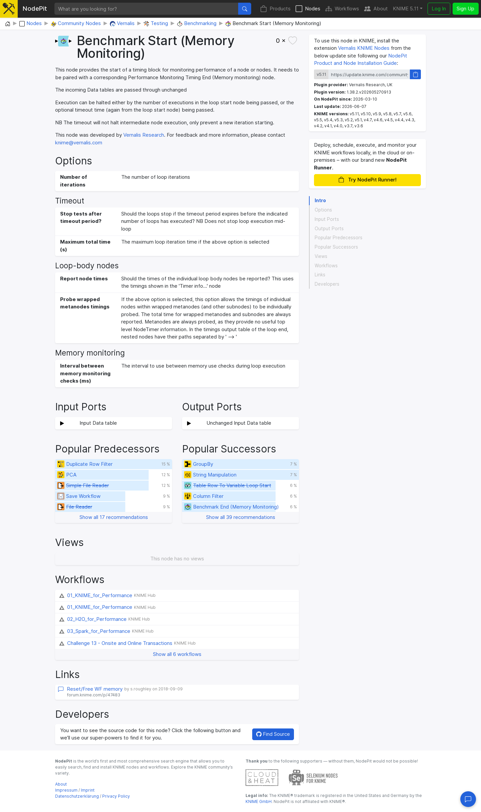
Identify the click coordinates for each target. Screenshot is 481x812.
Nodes (308, 9)
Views (321, 256)
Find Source (273, 734)
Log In (439, 8)
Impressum (66, 790)
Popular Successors (336, 247)
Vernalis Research (143, 135)
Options (323, 210)
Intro (320, 200)
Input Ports (327, 219)
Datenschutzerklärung (77, 796)
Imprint (88, 790)
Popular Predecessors (338, 237)
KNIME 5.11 (406, 8)
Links (320, 274)
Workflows (342, 9)
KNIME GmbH (259, 801)
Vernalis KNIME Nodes (363, 48)
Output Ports (329, 228)
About (376, 9)
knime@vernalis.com (78, 142)
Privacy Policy (116, 796)
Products (275, 9)
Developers (327, 284)
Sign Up (465, 8)
